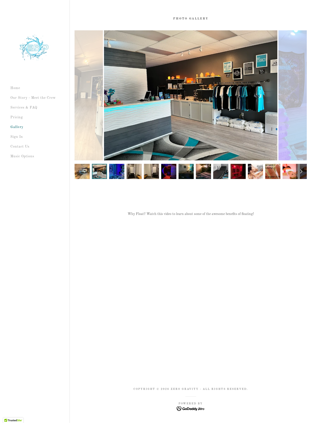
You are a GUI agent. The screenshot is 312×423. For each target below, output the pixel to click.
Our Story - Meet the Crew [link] (33, 98)
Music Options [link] (22, 156)
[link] (34, 48)
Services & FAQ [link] (23, 107)
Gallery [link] (16, 127)
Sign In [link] (16, 137)
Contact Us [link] (19, 146)
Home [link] (15, 88)
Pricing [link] (16, 117)
